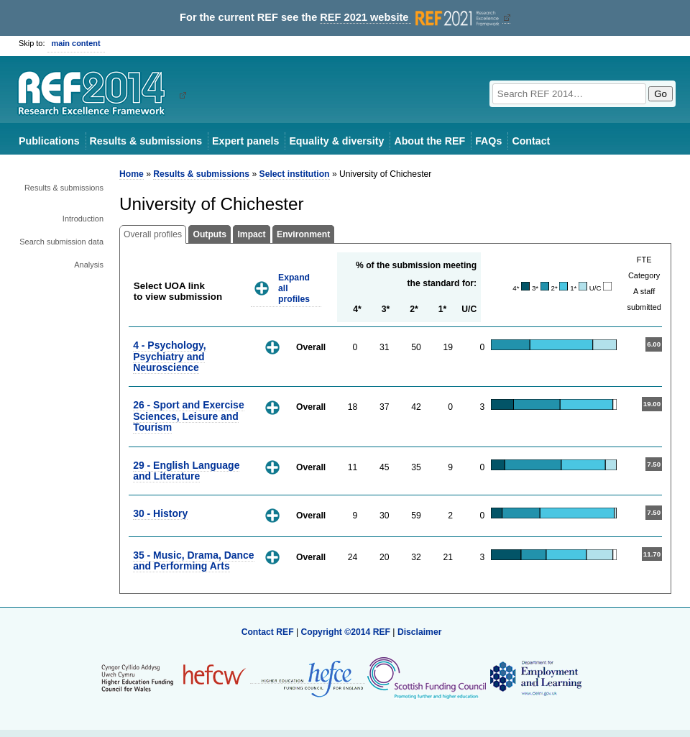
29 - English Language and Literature (186, 470)
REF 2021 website (411, 18)
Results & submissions (146, 141)
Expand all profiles (294, 288)
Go (660, 93)
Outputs (209, 234)
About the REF (429, 141)
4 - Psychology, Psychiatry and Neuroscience (169, 356)
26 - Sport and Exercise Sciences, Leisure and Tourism (188, 416)
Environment (303, 234)
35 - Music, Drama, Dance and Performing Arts (193, 560)
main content (76, 43)
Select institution (294, 174)
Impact (251, 234)
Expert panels (245, 141)
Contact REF (268, 632)
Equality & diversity (336, 141)
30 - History (160, 513)
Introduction (83, 218)
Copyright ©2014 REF (346, 632)
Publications (49, 141)
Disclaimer (419, 632)
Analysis (89, 264)
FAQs (488, 141)
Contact (531, 141)
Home (131, 174)
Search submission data (61, 241)
